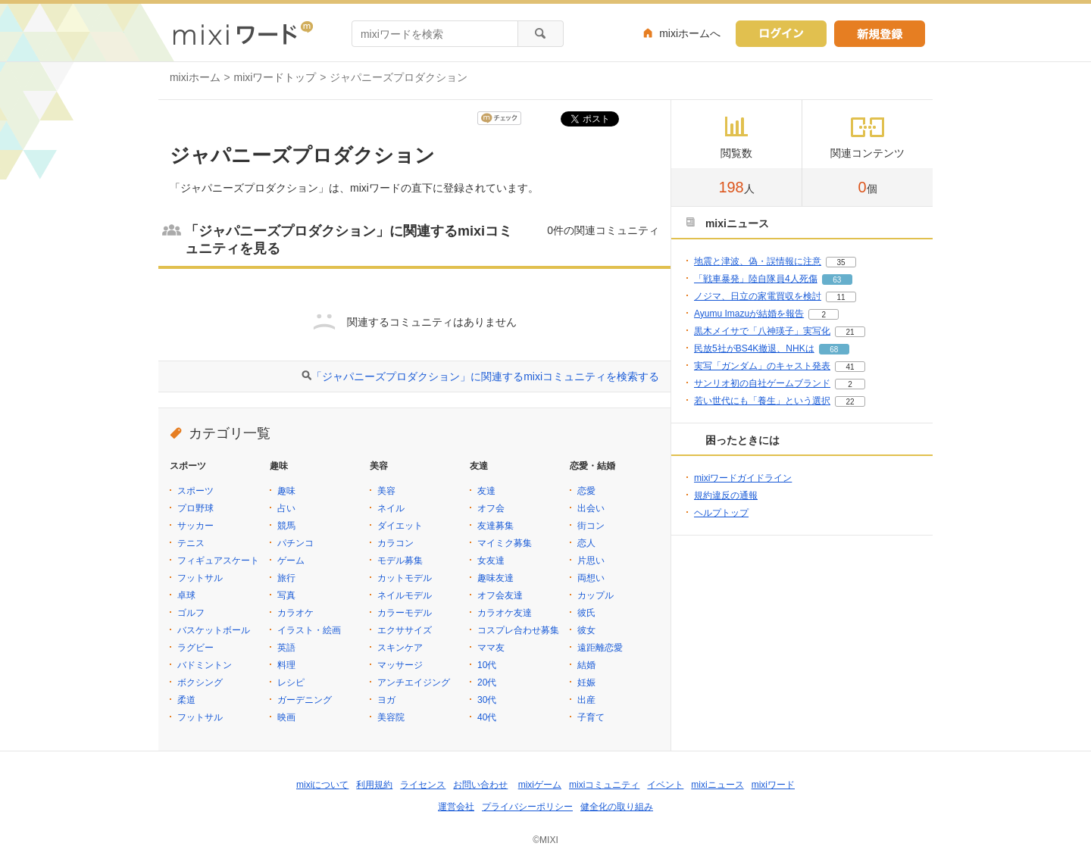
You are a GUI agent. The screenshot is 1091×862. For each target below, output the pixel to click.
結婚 (586, 665)
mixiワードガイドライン (743, 478)
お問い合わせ (480, 784)
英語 (286, 647)
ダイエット (400, 525)
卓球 (186, 595)
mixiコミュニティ (604, 784)
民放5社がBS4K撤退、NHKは (754, 348)
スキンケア (400, 647)
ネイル (391, 508)
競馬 (286, 525)
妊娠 (586, 682)
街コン (591, 525)
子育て (591, 717)
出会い (591, 508)
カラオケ (295, 612)
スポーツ (195, 491)
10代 (486, 665)
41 (850, 367)
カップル (595, 595)
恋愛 (586, 491)
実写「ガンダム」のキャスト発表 (762, 366)
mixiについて (322, 784)
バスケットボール (213, 630)
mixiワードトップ (275, 77)
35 (840, 262)
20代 (486, 682)
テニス (191, 543)
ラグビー (195, 647)
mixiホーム (195, 77)
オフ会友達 (500, 595)
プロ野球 (195, 508)
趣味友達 (495, 578)
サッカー (195, 525)
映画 (286, 717)
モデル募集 (400, 560)
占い (286, 508)
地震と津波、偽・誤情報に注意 (757, 261)
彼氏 (586, 612)
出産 (586, 700)
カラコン (395, 543)
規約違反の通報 (726, 495)
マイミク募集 (504, 543)
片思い (591, 560)
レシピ (291, 682)
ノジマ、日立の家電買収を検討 (757, 296)
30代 (486, 700)
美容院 (391, 717)
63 (837, 280)
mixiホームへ (690, 33)
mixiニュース (717, 784)
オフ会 (491, 508)
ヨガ (386, 700)
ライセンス (422, 784)
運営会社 (456, 806)
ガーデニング (304, 700)
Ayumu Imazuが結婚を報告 (749, 313)
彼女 (586, 630)
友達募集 (495, 525)
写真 (286, 595)
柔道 (186, 700)
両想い (591, 578)
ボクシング (200, 682)
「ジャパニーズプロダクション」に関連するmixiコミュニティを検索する (485, 376)
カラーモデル (404, 612)
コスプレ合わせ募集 (518, 630)
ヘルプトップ (721, 513)
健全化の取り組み (616, 806)
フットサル (200, 578)
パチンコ (295, 543)
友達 (486, 491)
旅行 (286, 578)
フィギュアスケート (218, 560)
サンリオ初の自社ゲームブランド (762, 383)
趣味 (286, 491)
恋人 (586, 543)
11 (840, 297)
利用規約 (374, 784)
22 (850, 402)
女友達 (491, 560)
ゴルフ (191, 612)
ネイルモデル (404, 595)
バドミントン (204, 665)
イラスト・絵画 (309, 630)
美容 (386, 491)
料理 (286, 665)
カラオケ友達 (504, 612)
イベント (665, 784)
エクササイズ (404, 630)
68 (834, 349)
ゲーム (291, 560)
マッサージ (400, 665)
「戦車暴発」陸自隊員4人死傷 (755, 278)
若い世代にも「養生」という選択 (762, 400)
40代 (486, 717)
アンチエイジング (413, 682)
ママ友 (491, 647)
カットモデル (404, 578)
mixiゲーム (539, 784)
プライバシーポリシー (527, 806)
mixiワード (773, 784)
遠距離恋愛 (600, 647)
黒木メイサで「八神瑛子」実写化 (762, 331)
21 (850, 332)
